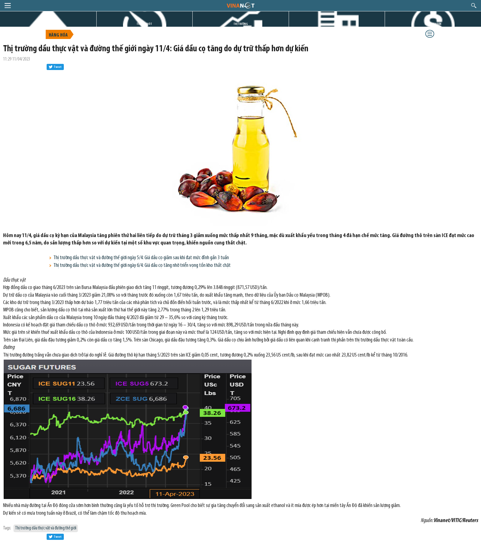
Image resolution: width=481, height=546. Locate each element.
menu (8, 5)
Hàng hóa (58, 35)
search (473, 5)
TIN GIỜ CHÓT (144, 24)
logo (240, 5)
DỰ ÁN (336, 24)
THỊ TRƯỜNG (240, 24)
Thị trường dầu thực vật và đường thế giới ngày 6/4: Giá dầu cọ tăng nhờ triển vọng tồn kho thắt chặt (142, 265)
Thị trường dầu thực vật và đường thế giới (45, 528)
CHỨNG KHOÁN (433, 24)
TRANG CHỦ (48, 24)
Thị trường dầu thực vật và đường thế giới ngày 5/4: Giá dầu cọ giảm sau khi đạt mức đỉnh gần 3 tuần (141, 258)
